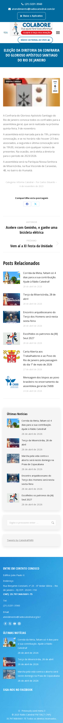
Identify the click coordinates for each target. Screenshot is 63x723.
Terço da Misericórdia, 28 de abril (39, 297)
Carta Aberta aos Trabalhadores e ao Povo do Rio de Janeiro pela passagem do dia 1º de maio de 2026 (40, 358)
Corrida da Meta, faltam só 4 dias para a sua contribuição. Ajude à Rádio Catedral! (39, 277)
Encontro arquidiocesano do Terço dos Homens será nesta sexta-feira (40, 317)
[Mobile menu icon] (58, 33)
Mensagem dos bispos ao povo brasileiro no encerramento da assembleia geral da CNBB (41, 382)
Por (45, 182)
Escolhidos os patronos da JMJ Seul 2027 (40, 336)
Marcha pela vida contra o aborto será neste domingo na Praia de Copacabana (38, 460)
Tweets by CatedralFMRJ (20, 540)
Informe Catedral (13, 81)
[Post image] (11, 278)
